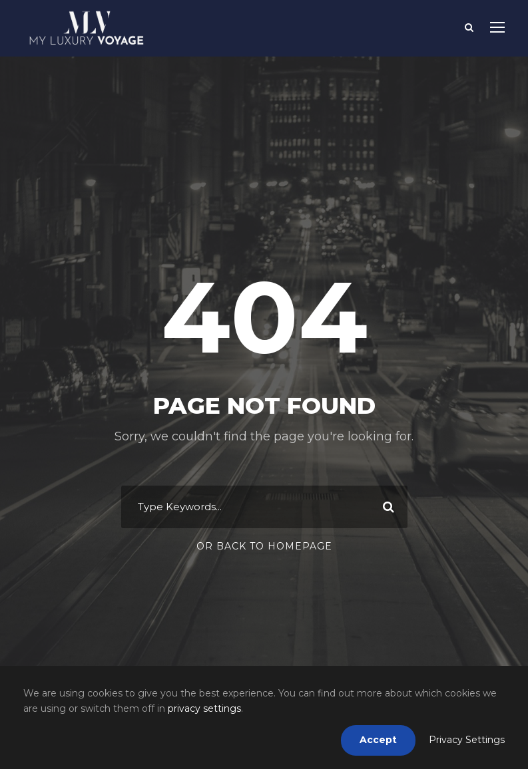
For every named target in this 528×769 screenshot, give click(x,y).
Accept (378, 740)
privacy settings (204, 708)
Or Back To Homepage (264, 546)
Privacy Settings (467, 740)
